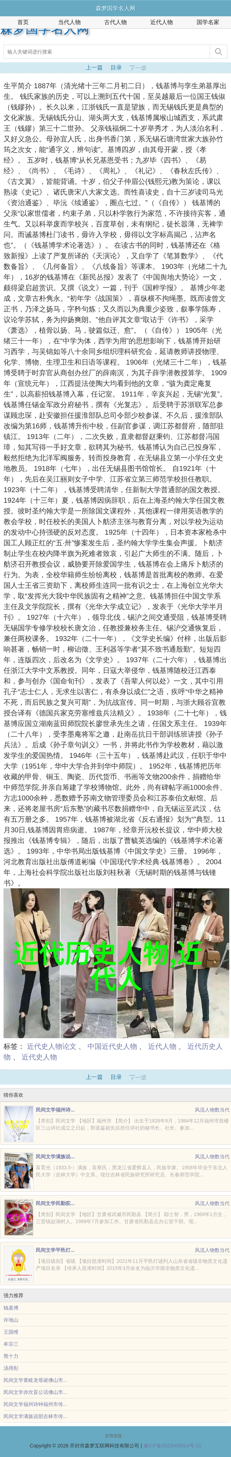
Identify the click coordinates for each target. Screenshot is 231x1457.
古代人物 (115, 22)
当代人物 (69, 22)
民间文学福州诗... (55, 1110)
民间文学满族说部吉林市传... (35, 1416)
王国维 (11, 1332)
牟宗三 (11, 1344)
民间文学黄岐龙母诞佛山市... (35, 1380)
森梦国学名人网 (44, 29)
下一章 (137, 67)
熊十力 (11, 1356)
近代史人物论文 (52, 1046)
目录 (116, 67)
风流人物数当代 (212, 1110)
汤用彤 (11, 1368)
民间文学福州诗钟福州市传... (35, 1404)
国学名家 (208, 22)
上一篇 (94, 67)
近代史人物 (39, 1057)
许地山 (11, 1320)
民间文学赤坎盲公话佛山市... (35, 1392)
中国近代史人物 (112, 1046)
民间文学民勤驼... (55, 1203)
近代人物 (161, 22)
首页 (23, 22)
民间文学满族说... (55, 1156)
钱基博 (11, 1308)
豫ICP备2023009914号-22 (172, 1445)
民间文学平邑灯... (55, 1250)
